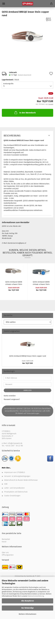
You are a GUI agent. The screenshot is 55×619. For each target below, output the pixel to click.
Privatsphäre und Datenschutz (15, 492)
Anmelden (28, 390)
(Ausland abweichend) (24, 75)
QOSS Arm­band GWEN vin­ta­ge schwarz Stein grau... (13, 283)
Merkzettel (6, 539)
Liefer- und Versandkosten (14, 488)
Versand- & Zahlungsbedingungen (17, 476)
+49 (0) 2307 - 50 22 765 (14, 446)
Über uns (5, 553)
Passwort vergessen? (12, 399)
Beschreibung (12, 135)
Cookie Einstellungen (12, 496)
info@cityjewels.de (15, 443)
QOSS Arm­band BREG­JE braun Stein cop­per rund (27, 356)
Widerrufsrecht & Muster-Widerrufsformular (21, 480)
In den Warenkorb (25, 112)
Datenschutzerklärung (36, 596)
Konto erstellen (10, 396)
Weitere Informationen (27, 614)
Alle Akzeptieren (27, 601)
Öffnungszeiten (8, 555)
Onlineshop (19, 576)
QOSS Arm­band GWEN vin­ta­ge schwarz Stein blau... (41, 283)
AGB (5, 484)
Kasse (4, 542)
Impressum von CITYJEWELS (14, 472)
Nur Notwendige (27, 608)
